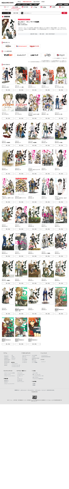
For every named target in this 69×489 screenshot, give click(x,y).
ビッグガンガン (24, 362)
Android (13, 356)
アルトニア (6, 382)
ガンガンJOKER (24, 359)
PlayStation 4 (6, 358)
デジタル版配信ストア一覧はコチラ (60, 58)
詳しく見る (8, 118)
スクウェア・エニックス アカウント (9, 375)
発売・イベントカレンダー (37, 374)
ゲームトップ (6, 355)
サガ (18, 377)
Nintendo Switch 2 (7, 359)
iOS (12, 355)
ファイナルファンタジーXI (16, 366)
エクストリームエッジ (20, 381)
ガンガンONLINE (34, 355)
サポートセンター (38, 390)
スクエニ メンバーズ (7, 374)
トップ (3, 9)
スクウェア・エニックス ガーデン (9, 383)
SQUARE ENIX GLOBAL (50, 390)
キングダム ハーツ (20, 375)
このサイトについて (23, 390)
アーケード (13, 359)
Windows (5, 365)
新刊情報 (6, 9)
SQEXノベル (34, 359)
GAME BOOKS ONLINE (35, 358)
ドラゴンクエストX (14, 363)
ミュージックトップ (44, 355)
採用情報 (34, 385)
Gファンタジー (24, 358)
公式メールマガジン (36, 377)
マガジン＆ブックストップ (26, 355)
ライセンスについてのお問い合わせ (38, 378)
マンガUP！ (33, 356)
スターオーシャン (20, 378)
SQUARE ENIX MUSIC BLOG (45, 356)
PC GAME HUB (19, 380)
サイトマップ (44, 390)
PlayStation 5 (6, 356)
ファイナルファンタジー (21, 374)
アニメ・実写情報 (34, 362)
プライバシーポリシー (31, 390)
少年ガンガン (24, 356)
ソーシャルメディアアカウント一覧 (38, 375)
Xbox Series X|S (6, 362)
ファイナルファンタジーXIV (16, 365)
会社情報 (34, 383)
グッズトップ (43, 361)
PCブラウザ (13, 358)
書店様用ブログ (17, 390)
